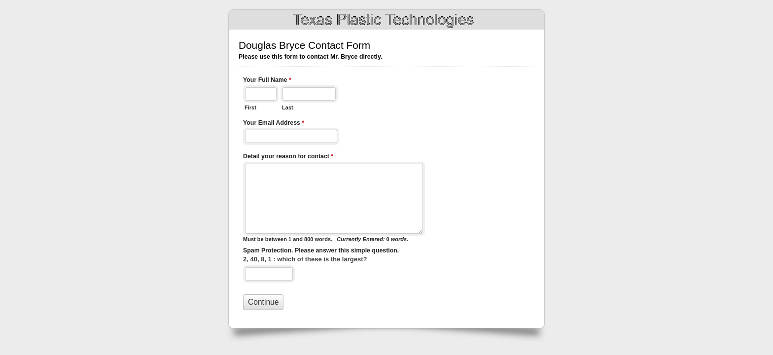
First (250, 107)
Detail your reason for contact (288, 157)
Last (287, 107)
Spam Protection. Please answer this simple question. (321, 250)
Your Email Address (273, 123)
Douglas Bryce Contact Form (386, 20)
